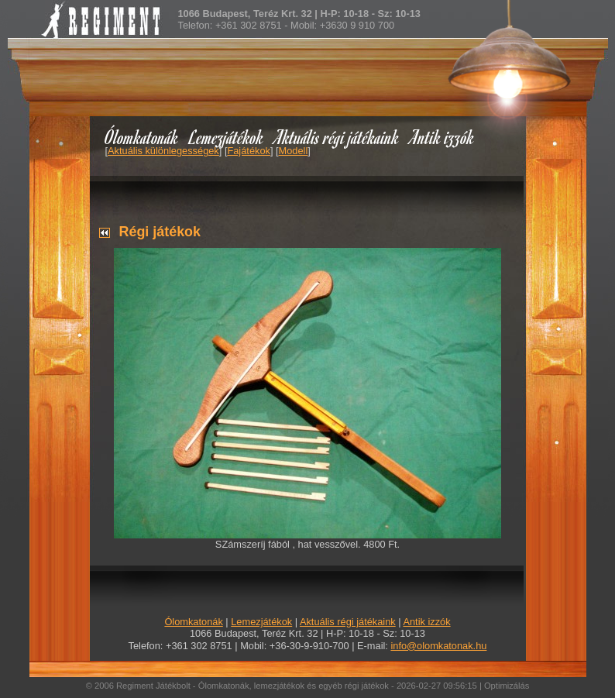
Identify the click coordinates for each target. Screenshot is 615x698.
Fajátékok (248, 150)
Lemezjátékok (226, 137)
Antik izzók (442, 137)
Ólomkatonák (141, 137)
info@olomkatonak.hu (438, 646)
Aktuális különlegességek (163, 150)
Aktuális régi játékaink (337, 137)
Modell (293, 150)
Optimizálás (506, 685)
